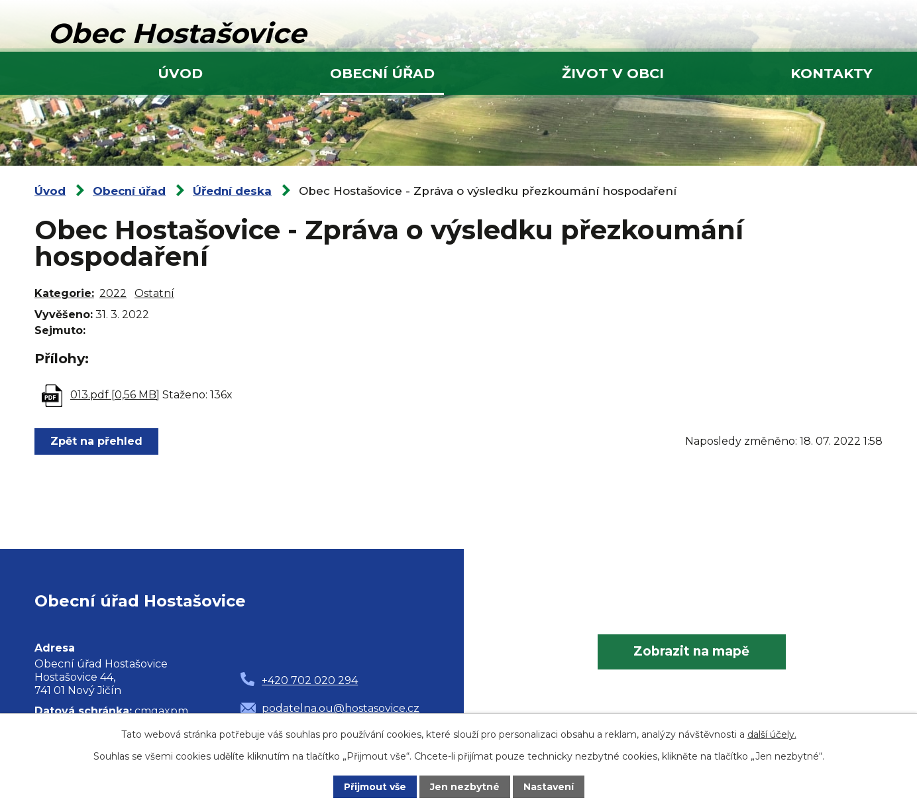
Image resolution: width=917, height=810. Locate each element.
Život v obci (613, 73)
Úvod (180, 73)
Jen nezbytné (465, 787)
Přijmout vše (375, 787)
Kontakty (831, 73)
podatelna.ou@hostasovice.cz (340, 708)
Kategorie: (64, 293)
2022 (113, 293)
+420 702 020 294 (310, 680)
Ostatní (154, 293)
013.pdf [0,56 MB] (115, 394)
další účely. (771, 734)
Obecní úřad (382, 73)
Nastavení (548, 787)
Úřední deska (232, 191)
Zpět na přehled (96, 441)
